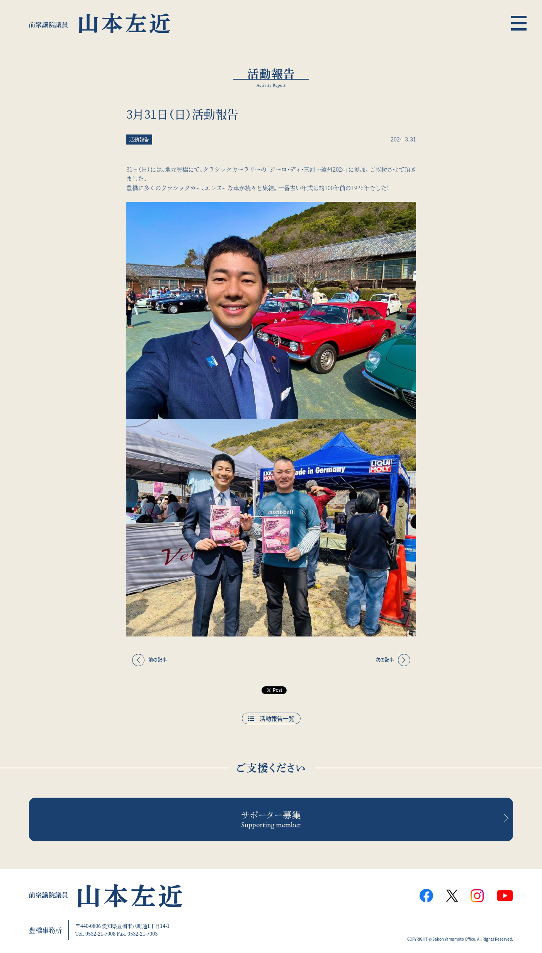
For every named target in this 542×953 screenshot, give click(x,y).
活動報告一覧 (277, 718)
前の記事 (157, 659)
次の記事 (384, 659)
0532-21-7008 (100, 933)
